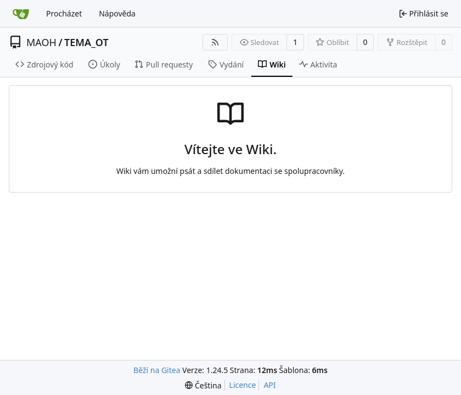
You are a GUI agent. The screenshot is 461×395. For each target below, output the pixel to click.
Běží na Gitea (156, 370)
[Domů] (20, 14)
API (269, 385)
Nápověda (117, 13)
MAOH (41, 42)
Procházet (64, 13)
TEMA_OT (86, 42)
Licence (242, 385)
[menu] (203, 385)
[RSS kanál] (215, 42)
